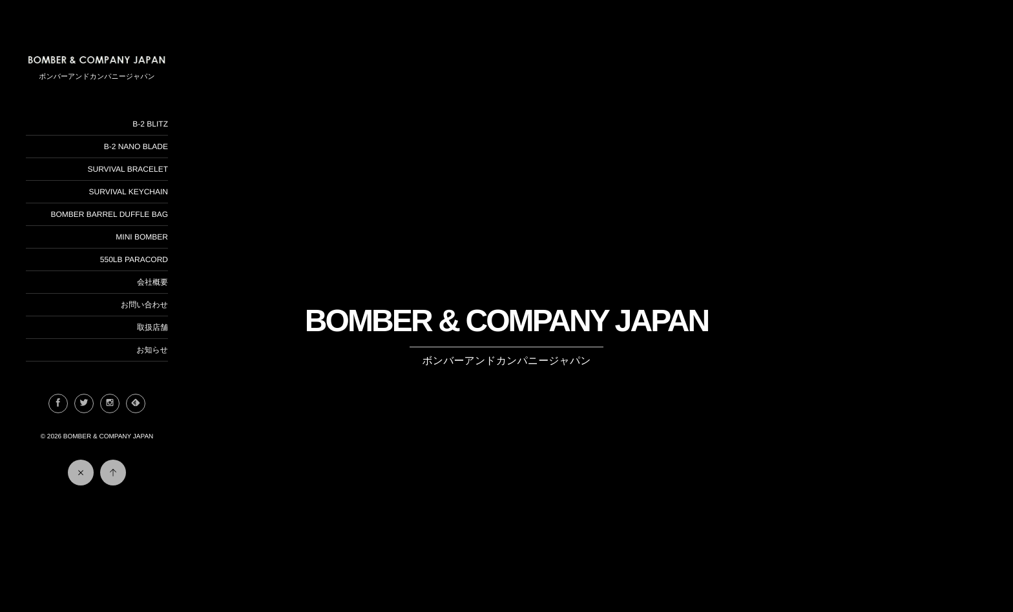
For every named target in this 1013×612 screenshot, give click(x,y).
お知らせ (152, 349)
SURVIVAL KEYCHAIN (128, 191)
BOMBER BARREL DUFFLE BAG (109, 214)
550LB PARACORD (134, 259)
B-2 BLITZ (150, 123)
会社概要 (152, 282)
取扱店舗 (152, 327)
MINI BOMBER (142, 236)
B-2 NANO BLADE (136, 146)
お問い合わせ (144, 304)
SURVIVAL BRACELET (128, 169)
